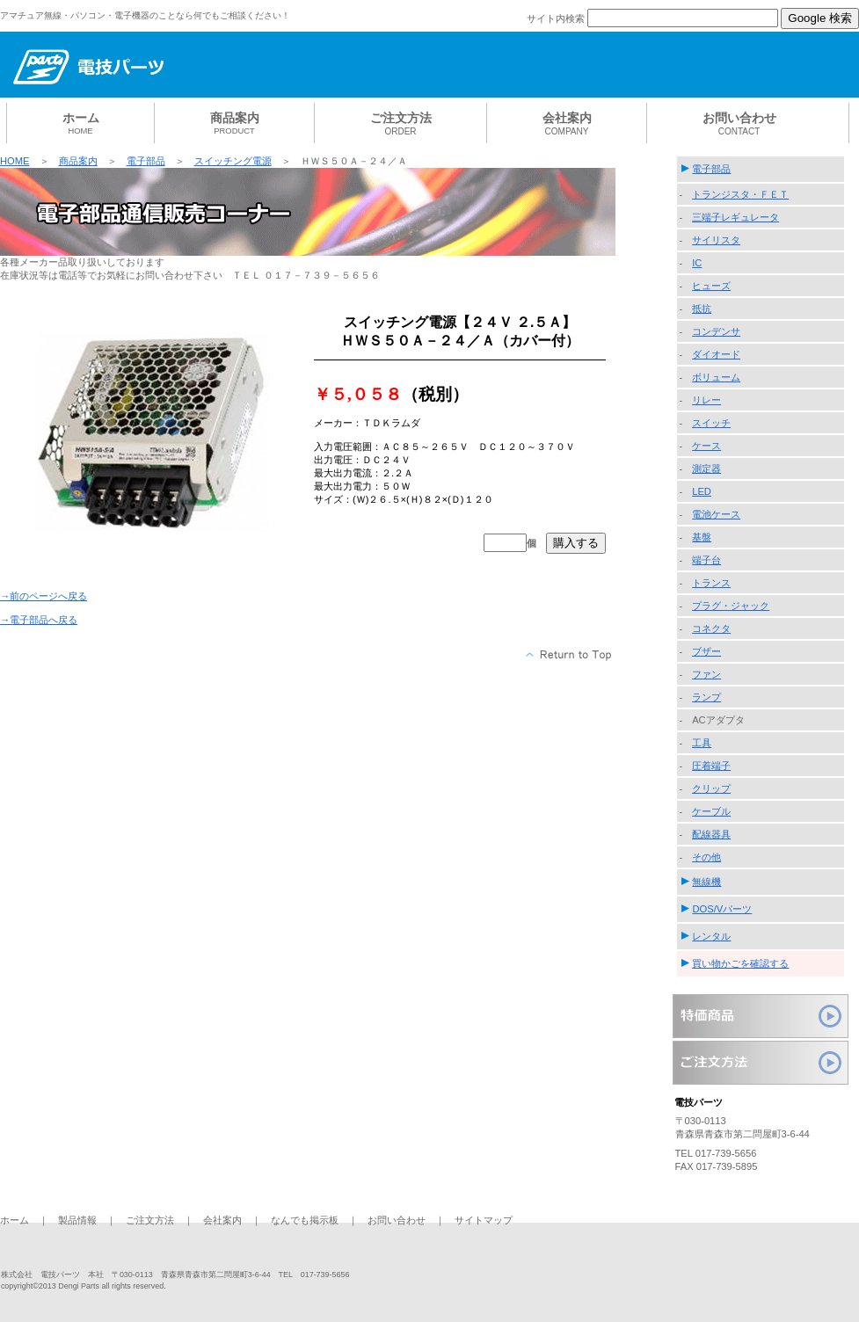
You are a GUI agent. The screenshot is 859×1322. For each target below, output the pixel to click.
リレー (706, 400)
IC (697, 263)
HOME (15, 161)
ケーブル (711, 811)
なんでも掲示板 (305, 1220)
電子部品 (146, 161)
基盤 (701, 537)
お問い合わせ (397, 1220)
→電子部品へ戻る (38, 619)
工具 (701, 742)
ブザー (706, 651)
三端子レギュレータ (735, 217)
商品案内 (78, 161)
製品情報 (77, 1220)
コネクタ (711, 628)
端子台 (706, 560)
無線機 (706, 881)
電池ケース (716, 514)
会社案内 (222, 1220)
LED (701, 491)
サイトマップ (484, 1220)
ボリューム (716, 377)
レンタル (711, 936)
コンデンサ (716, 331)
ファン (706, 674)
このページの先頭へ (569, 655)
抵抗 (701, 308)
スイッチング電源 (233, 161)
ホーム (14, 1220)
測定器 (706, 468)
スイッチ (711, 423)
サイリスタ (716, 240)
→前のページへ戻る (43, 596)
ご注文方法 (760, 1063)
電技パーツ (132, 68)
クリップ (711, 788)
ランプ (706, 697)
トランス (711, 582)
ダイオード (716, 354)
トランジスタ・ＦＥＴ (740, 194)
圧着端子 (711, 765)
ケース (706, 445)
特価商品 (760, 1016)
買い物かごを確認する (740, 963)
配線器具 (711, 834)
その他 (706, 857)
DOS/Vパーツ (722, 909)
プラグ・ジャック (730, 605)
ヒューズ (711, 285)
